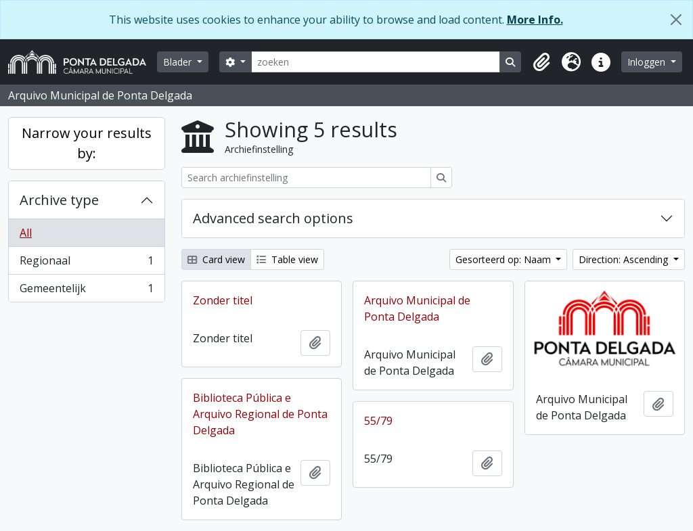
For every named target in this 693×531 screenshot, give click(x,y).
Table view (287, 259)
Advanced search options (273, 218)
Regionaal (86, 263)
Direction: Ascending (625, 259)
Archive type (59, 200)
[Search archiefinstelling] (306, 177)
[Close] (676, 20)
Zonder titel (222, 300)
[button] (541, 62)
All (26, 232)
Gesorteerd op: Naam (504, 259)
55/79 (378, 420)
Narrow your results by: (87, 143)
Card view (216, 259)
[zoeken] (376, 61)
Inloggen (647, 61)
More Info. (535, 19)
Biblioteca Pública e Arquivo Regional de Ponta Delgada (260, 414)
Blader (178, 61)
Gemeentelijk (86, 291)
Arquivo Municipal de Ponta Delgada (417, 308)
